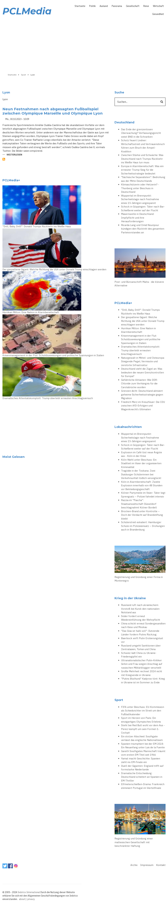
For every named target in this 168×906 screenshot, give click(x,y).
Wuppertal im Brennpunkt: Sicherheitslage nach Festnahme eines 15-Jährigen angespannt (140, 199)
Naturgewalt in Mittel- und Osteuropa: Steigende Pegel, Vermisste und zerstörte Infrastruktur (143, 361)
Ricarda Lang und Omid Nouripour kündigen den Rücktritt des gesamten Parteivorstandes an (142, 229)
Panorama (117, 6)
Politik (92, 6)
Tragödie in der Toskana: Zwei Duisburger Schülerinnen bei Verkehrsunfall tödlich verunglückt (141, 474)
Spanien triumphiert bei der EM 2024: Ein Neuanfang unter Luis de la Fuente (143, 745)
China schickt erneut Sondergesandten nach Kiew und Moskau (143, 625)
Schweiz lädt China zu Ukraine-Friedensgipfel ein (138, 654)
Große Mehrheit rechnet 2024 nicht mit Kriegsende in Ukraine (141, 673)
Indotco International (29, 892)
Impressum (146, 865)
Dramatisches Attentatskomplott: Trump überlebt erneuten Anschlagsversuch (47, 398)
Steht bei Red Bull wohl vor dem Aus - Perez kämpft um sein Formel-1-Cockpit (143, 729)
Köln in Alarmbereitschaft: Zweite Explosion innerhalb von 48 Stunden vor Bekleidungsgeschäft (141, 485)
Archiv (133, 865)
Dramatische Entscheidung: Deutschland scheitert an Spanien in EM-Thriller (141, 777)
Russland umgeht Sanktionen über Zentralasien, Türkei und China (141, 647)
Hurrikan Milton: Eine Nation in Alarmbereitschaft (30, 312)
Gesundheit (158, 14)
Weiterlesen (14, 154)
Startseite (80, 6)
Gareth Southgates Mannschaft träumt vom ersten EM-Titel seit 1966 (143, 753)
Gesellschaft (132, 6)
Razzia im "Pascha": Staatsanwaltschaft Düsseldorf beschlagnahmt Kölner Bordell (139, 504)
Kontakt (161, 865)
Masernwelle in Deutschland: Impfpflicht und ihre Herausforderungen (137, 217)
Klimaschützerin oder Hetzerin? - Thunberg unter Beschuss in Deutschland (140, 188)
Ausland (104, 6)
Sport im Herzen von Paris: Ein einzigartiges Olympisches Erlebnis (141, 719)
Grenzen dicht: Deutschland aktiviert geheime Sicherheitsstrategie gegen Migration (142, 394)
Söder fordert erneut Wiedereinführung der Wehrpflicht (140, 618)
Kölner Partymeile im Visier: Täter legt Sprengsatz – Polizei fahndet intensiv (143, 494)
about (22, 899)
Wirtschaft (158, 6)
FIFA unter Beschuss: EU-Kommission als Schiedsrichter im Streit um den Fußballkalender (142, 710)
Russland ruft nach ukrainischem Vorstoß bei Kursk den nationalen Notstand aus (140, 608)
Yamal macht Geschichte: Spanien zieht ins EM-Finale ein (140, 760)
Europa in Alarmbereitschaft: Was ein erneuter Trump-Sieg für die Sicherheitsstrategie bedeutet (142, 170)
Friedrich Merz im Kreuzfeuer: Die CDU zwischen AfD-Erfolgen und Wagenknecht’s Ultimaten (143, 405)
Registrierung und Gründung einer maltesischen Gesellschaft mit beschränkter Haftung (134, 842)
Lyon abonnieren (3, 159)
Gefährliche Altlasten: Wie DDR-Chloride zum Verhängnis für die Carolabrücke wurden (139, 383)
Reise (146, 6)
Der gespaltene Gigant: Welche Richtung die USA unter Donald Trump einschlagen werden (54, 269)
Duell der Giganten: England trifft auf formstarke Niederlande (142, 767)
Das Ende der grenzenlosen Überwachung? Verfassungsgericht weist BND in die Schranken (141, 133)
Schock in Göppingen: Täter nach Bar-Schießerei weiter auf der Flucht (143, 208)
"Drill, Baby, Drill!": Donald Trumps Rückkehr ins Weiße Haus (36, 226)
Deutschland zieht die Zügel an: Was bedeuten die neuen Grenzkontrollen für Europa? (142, 372)
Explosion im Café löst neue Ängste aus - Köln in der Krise (141, 454)
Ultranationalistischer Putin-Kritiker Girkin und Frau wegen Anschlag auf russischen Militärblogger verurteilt (141, 664)
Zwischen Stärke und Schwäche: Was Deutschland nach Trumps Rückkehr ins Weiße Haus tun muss (142, 158)
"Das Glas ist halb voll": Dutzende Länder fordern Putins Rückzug (140, 632)
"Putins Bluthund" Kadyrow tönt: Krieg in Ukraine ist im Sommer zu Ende (143, 680)
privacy (31, 899)
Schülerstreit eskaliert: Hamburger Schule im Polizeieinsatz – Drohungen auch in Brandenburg (143, 526)
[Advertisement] (84, 44)
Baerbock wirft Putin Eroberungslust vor (142, 640)
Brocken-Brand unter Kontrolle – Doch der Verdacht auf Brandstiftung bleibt (142, 515)
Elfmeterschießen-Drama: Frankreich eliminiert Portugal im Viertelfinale (142, 786)
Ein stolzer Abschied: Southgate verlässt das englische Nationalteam (142, 738)
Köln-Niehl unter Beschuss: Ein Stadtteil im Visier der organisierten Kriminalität (141, 463)
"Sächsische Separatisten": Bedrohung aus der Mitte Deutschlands (143, 179)
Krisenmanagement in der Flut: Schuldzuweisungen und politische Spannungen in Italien (53, 355)
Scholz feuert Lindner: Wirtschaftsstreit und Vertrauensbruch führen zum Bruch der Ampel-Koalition (143, 146)
